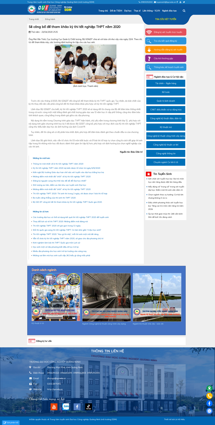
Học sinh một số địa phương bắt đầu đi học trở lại (56, 247)
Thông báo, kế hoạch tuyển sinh (169, 67)
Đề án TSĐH (116, 10)
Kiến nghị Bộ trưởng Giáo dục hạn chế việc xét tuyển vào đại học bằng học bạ (68, 172)
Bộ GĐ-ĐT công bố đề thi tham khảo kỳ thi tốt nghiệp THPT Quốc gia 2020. (67, 202)
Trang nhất (34, 19)
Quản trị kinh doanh (166, 101)
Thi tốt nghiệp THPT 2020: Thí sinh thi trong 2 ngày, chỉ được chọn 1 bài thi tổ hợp (70, 193)
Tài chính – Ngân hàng (165, 83)
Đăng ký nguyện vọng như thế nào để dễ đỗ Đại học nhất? (59, 181)
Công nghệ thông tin (166, 153)
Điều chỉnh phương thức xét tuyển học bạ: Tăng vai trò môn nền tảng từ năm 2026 (165, 205)
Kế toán (166, 92)
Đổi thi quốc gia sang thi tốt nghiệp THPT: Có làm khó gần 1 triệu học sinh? (67, 230)
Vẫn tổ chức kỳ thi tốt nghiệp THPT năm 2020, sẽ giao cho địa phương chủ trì (68, 238)
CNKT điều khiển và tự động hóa (165, 109)
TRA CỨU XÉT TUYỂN (165, 19)
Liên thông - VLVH (151, 10)
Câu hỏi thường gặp (163, 58)
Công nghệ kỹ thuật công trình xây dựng (166, 136)
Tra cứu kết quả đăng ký (165, 41)
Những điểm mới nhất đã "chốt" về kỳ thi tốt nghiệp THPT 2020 (62, 176)
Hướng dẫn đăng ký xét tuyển (168, 49)
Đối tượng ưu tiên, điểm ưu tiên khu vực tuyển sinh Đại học (59, 185)
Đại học (127, 10)
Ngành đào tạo (169, 10)
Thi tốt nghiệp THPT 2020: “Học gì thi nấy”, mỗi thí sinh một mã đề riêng (65, 234)
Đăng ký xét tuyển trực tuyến (168, 32)
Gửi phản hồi (10, 422)
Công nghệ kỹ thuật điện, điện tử (166, 118)
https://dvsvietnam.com (40, 422)
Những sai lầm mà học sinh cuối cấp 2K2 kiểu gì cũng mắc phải (61, 255)
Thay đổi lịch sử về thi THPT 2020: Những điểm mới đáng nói (60, 221)
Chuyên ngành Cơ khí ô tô (166, 162)
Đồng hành (50, 19)
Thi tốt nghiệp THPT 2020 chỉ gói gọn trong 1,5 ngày (56, 225)
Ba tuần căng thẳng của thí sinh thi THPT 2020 (54, 198)
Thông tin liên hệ (107, 351)
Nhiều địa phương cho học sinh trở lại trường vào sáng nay (60, 251)
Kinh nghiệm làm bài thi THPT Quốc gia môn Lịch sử (56, 242)
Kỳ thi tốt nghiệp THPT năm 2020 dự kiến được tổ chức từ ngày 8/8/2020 (66, 168)
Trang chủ (103, 10)
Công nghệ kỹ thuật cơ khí (165, 144)
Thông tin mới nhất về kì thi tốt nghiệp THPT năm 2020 (58, 164)
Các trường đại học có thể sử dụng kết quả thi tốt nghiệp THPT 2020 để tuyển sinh (71, 217)
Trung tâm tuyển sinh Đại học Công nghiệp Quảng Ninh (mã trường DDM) (83, 419)
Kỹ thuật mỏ (166, 127)
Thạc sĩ (137, 10)
